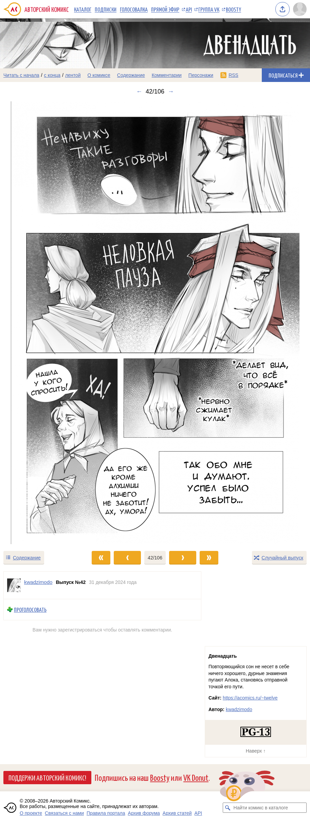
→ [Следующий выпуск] (171, 91)
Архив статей (177, 813)
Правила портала (106, 813)
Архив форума (144, 813)
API (189, 9)
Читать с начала (21, 75)
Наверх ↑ (256, 751)
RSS (233, 75)
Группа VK (208, 9)
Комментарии (167, 75)
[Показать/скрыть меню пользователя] (300, 9)
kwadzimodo (239, 709)
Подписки (105, 9)
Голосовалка (134, 9)
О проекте (31, 813)
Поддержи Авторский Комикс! (47, 777)
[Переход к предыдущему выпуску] (38, 322)
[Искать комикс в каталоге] (228, 807)
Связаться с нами (64, 813)
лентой (73, 75)
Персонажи (200, 75)
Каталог (82, 9)
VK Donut (195, 777)
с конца (52, 75)
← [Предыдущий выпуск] (139, 91)
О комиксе (98, 75)
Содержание (131, 75)
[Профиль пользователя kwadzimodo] (14, 585)
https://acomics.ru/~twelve (250, 698)
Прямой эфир (165, 9)
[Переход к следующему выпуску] (155, 322)
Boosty (233, 9)
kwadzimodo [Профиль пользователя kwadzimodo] (38, 582)
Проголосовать (30, 609)
